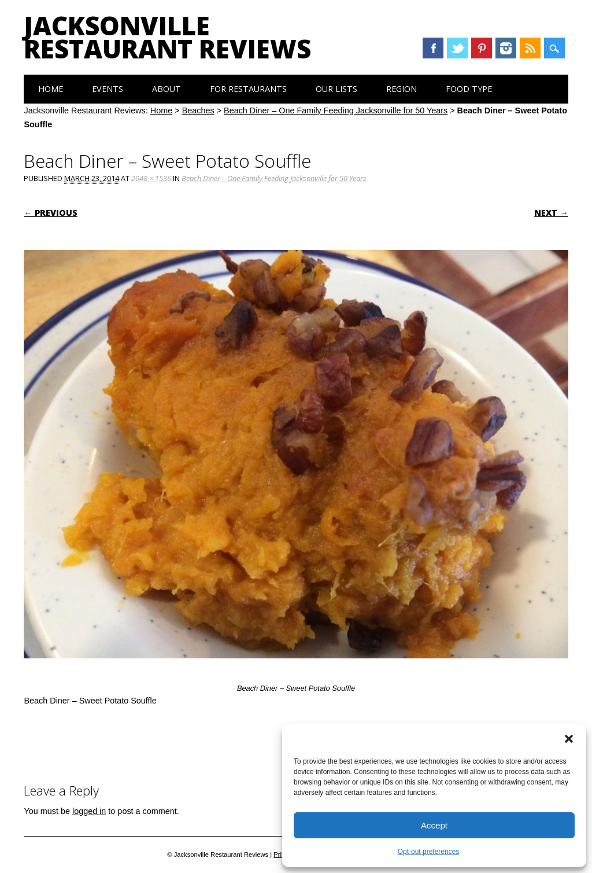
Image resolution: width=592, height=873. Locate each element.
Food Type (469, 88)
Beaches (198, 110)
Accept (434, 825)
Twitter (457, 48)
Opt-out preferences (429, 852)
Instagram (505, 48)
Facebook (433, 48)
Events (107, 88)
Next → (551, 212)
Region (401, 88)
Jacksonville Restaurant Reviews (167, 37)
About (166, 88)
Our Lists (336, 88)
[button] (569, 739)
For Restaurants (248, 88)
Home (50, 88)
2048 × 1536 (151, 178)
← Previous (50, 212)
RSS (530, 48)
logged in (89, 811)
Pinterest (481, 48)
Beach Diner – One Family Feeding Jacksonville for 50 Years (335, 110)
